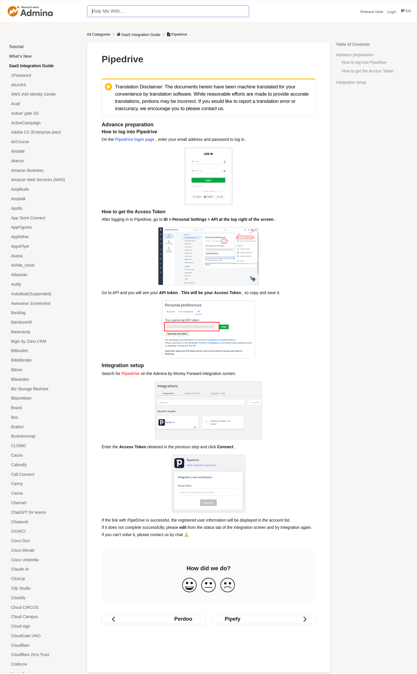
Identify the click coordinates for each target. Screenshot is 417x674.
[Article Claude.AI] (43, 569)
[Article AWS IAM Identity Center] (43, 94)
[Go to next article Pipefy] (263, 619)
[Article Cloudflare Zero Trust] (43, 655)
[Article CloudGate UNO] (43, 636)
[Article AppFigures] (43, 227)
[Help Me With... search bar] (168, 11)
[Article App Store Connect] (43, 218)
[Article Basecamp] (43, 332)
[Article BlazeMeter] (43, 398)
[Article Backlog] (43, 313)
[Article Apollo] (43, 208)
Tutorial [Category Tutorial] (16, 46)
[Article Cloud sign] (43, 626)
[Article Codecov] (43, 664)
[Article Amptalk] (43, 199)
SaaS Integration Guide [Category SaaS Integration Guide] (31, 65)
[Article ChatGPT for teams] (43, 512)
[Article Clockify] (43, 597)
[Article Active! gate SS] (43, 113)
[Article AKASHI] (43, 85)
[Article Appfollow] (43, 237)
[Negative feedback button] (228, 585)
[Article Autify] (43, 284)
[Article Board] (43, 408)
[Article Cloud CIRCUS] (43, 607)
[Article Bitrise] (43, 370)
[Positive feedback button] (189, 585)
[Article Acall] (43, 104)
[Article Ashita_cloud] (43, 265)
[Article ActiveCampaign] (43, 122)
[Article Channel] (43, 503)
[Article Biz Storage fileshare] (43, 389)
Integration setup (351, 82)
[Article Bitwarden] (43, 379)
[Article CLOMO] (43, 446)
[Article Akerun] (43, 160)
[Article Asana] (43, 256)
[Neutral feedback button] (208, 585)
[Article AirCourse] (43, 142)
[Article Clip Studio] (43, 588)
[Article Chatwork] (43, 522)
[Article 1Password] (43, 75)
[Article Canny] (43, 484)
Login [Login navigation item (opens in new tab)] (392, 12)
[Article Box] (43, 417)
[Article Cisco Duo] (43, 541)
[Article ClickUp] (43, 579)
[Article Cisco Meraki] (43, 550)
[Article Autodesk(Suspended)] (43, 293)
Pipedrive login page (135, 139)
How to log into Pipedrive (364, 62)
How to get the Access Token (368, 71)
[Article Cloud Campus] (43, 617)
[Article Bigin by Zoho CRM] (43, 341)
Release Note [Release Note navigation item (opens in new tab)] (372, 12)
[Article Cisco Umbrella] (43, 559)
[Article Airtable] (43, 151)
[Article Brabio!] (43, 426)
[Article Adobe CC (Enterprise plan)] (43, 132)
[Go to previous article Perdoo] (154, 619)
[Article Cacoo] (43, 455)
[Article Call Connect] (43, 474)
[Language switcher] (405, 11)
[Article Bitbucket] (43, 351)
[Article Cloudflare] (43, 645)
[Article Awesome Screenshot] (43, 303)
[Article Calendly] (43, 464)
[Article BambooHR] (43, 322)
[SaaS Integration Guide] (139, 34)
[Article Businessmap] (43, 436)
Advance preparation (354, 54)
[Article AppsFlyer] (43, 246)
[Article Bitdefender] (43, 360)
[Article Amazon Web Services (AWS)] (43, 180)
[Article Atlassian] (43, 275)
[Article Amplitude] (43, 189)
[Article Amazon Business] (43, 170)
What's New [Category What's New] (20, 56)
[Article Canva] (43, 493)
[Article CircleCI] (43, 531)
